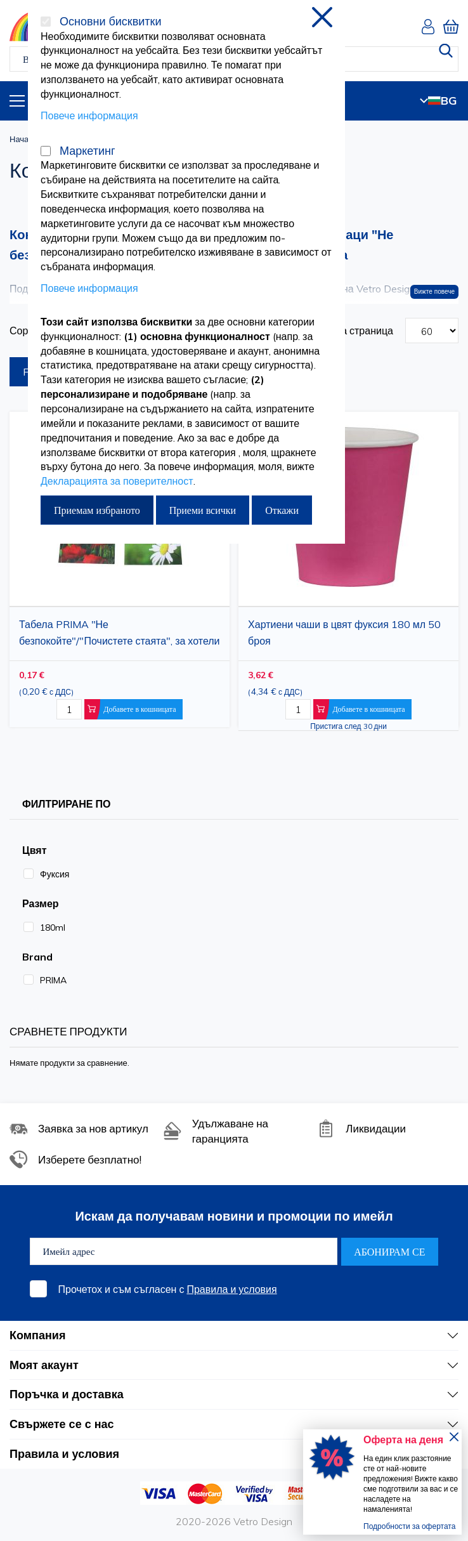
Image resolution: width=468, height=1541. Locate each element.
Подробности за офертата (409, 1526)
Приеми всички (202, 510)
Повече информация (89, 115)
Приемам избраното (97, 510)
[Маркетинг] (46, 151)
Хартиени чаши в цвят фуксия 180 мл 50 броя (344, 632)
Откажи (282, 510)
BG (438, 100)
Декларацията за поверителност (117, 481)
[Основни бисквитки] (46, 21)
